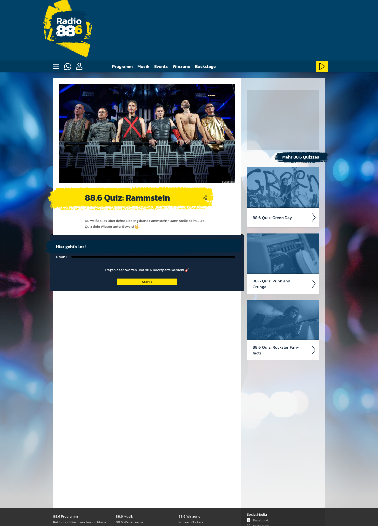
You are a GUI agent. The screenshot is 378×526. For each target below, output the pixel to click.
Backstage (205, 66)
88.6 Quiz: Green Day (284, 217)
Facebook (258, 520)
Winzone (181, 66)
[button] (79, 66)
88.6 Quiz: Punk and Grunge (284, 284)
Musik (143, 66)
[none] (56, 66)
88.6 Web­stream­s (129, 522)
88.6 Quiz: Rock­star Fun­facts (284, 350)
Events (161, 66)
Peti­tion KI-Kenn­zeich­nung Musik (80, 522)
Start (147, 281)
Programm (122, 66)
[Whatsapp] (67, 66)
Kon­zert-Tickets (190, 522)
